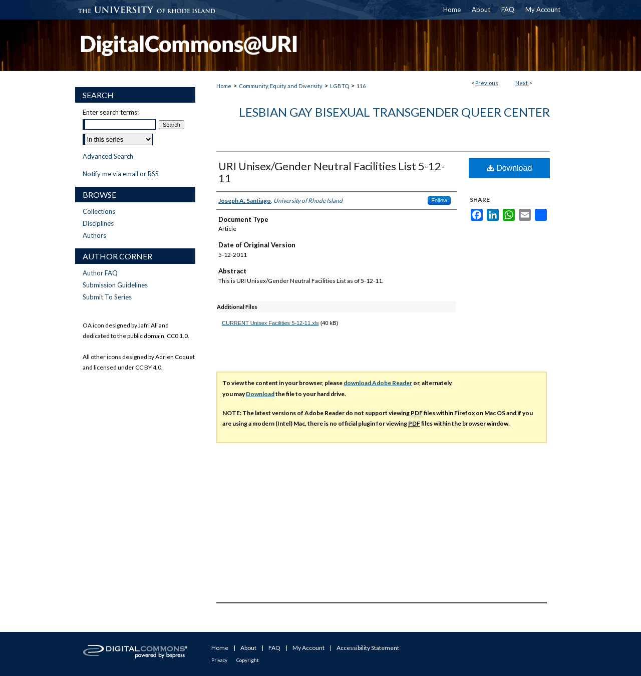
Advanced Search (108, 156)
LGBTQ (339, 86)
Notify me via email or (121, 174)
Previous (486, 83)
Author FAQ (100, 273)
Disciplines (98, 223)
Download (509, 168)
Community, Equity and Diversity (281, 86)
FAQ (274, 647)
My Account (308, 647)
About (248, 647)
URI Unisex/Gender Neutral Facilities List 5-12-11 (331, 172)
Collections (99, 211)
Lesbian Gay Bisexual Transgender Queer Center (394, 112)
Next (521, 83)
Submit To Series (107, 297)
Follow (439, 200)
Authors (94, 235)
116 (361, 86)
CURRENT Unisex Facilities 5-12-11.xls (270, 323)
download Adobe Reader (378, 383)
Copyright (247, 660)
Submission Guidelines (115, 285)
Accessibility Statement (368, 647)
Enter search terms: (111, 112)
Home (223, 86)
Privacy (219, 660)
